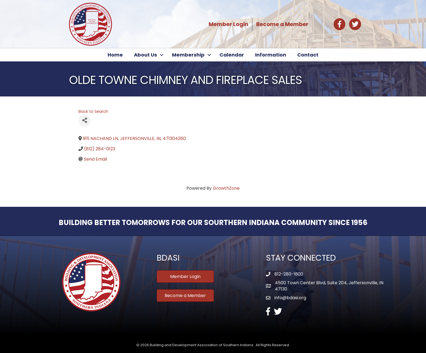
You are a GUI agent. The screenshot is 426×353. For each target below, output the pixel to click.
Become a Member (282, 24)
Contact (307, 54)
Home (115, 54)
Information (270, 54)
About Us (145, 54)
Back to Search (93, 111)
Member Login (228, 24)
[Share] (85, 120)
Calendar (232, 54)
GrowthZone (226, 188)
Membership (188, 54)
